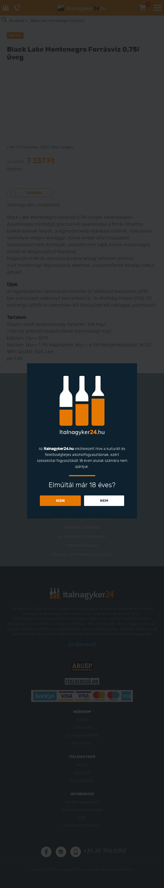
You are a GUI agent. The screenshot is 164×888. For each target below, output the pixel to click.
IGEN (60, 501)
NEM (104, 501)
